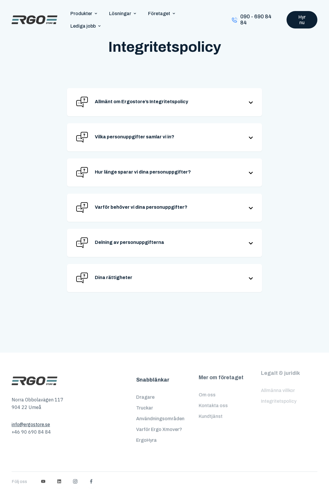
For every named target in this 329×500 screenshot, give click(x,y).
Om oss (207, 386)
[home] (34, 19)
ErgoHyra (146, 434)
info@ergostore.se (31, 421)
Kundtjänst (211, 408)
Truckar (144, 402)
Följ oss (19, 470)
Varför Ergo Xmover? (159, 424)
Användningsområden (160, 413)
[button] (84, 13)
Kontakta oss (213, 397)
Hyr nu (302, 20)
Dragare (145, 392)
